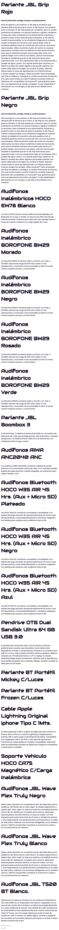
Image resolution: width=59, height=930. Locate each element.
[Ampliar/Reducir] (2, 925)
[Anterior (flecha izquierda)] (2, 928)
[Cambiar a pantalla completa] (5, 925)
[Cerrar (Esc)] (10, 925)
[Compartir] (7, 925)
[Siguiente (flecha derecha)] (5, 928)
